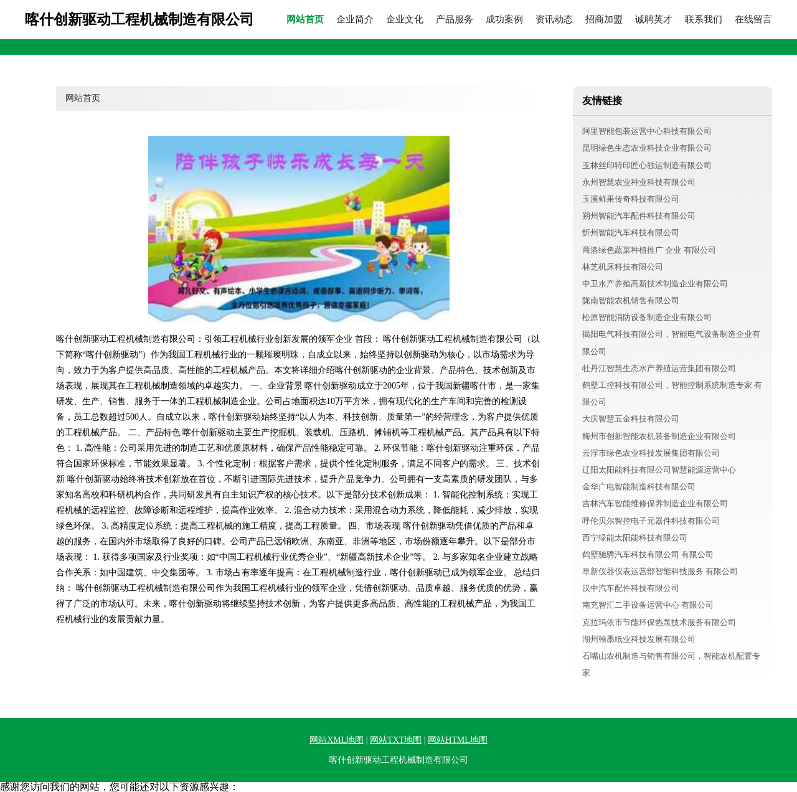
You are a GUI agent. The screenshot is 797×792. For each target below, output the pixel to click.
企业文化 (404, 19)
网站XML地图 (336, 740)
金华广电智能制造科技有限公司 (639, 486)
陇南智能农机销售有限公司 (630, 300)
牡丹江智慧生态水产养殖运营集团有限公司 (659, 368)
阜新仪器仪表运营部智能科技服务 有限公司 (660, 571)
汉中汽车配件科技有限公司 (630, 588)
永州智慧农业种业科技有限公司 (639, 182)
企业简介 (355, 19)
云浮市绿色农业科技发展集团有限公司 (651, 453)
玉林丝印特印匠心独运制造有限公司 (647, 165)
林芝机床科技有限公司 (622, 266)
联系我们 (703, 19)
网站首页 (305, 19)
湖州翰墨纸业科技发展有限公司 (639, 639)
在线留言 (753, 19)
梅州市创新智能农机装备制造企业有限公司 (659, 436)
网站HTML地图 (458, 740)
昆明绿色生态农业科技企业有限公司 (647, 148)
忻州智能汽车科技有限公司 (630, 232)
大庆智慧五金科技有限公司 (630, 418)
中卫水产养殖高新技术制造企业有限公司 (655, 283)
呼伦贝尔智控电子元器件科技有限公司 (651, 521)
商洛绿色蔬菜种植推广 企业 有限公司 (649, 250)
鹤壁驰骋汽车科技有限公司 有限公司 (648, 554)
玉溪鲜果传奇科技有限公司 (630, 199)
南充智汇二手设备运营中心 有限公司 (648, 605)
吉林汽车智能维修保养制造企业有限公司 (655, 503)
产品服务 (454, 19)
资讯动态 (554, 19)
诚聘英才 (653, 19)
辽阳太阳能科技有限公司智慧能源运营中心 (659, 469)
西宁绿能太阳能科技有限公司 (634, 537)
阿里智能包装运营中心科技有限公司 (647, 131)
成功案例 (504, 19)
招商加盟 (604, 19)
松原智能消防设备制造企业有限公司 (647, 317)
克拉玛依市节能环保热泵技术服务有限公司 (659, 622)
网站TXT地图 (396, 740)
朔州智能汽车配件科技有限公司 (639, 215)
